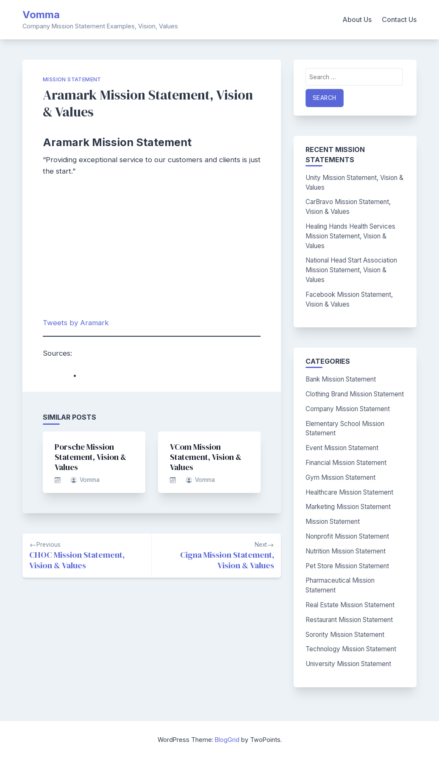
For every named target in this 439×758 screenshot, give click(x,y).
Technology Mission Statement (351, 649)
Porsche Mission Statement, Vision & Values (90, 457)
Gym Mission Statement (340, 477)
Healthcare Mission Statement (349, 492)
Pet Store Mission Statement (347, 566)
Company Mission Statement (348, 409)
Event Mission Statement (342, 448)
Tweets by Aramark (76, 322)
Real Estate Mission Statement (350, 605)
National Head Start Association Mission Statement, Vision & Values (351, 270)
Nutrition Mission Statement (346, 551)
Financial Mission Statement (346, 463)
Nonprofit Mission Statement (347, 536)
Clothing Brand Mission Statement (355, 394)
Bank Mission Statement (341, 379)
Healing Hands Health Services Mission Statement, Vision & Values (350, 236)
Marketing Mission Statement (348, 507)
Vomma (41, 14)
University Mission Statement (348, 664)
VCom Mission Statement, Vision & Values (206, 457)
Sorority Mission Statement (345, 635)
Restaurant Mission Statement (349, 620)
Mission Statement (72, 79)
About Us (357, 19)
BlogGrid (227, 739)
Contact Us (399, 19)
